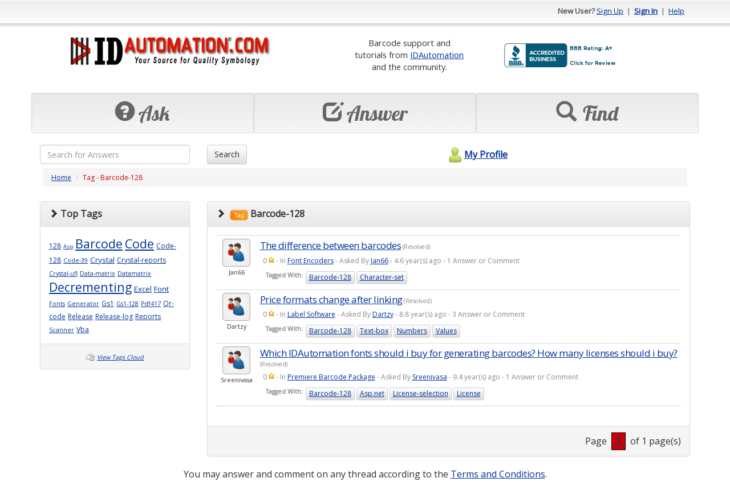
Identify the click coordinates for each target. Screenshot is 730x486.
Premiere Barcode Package (331, 377)
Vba (82, 329)
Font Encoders (310, 261)
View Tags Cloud (120, 357)
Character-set (382, 277)
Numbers (412, 331)
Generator (83, 304)
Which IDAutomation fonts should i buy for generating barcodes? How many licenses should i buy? (469, 353)
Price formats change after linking (331, 299)
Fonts (57, 304)
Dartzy (383, 314)
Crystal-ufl (63, 273)
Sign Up (610, 11)
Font (161, 289)
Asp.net (372, 393)
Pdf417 (151, 304)
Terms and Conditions (498, 474)
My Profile (476, 154)
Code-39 (75, 260)
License (469, 393)
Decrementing (90, 287)
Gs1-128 (127, 304)
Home (61, 177)
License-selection (420, 393)
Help (676, 11)
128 (55, 246)
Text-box (374, 331)
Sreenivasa (429, 377)
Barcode (99, 243)
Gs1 (108, 303)
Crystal (102, 260)
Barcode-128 (330, 277)
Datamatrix (134, 273)
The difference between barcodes (331, 245)
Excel (143, 289)
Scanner (61, 330)
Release (80, 316)
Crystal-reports (141, 260)
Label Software (311, 314)
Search (227, 154)
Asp (68, 246)
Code (139, 243)
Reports (148, 316)
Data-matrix (97, 273)
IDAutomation (437, 54)
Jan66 (379, 261)
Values (446, 331)
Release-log (114, 316)
